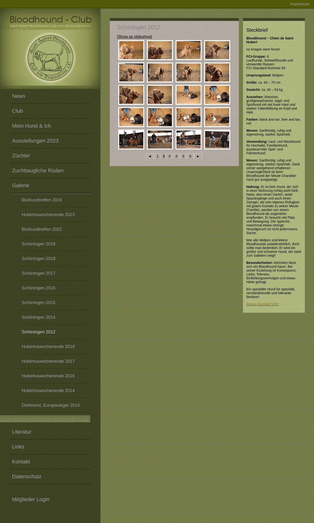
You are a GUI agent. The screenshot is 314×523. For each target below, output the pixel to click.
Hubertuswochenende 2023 (48, 214)
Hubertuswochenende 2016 (48, 376)
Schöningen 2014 (38, 317)
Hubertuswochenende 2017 (48, 361)
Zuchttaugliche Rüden (38, 171)
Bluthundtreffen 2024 (42, 200)
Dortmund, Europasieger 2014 (51, 405)
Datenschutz (26, 476)
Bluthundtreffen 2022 (42, 229)
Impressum (299, 4)
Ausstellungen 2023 (35, 141)
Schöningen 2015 (38, 302)
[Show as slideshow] (134, 37)
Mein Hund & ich (31, 126)
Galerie (20, 185)
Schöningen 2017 (38, 273)
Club (17, 111)
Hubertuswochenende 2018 (48, 346)
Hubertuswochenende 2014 (48, 390)
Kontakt (21, 462)
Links (18, 447)
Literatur (22, 432)
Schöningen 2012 (38, 332)
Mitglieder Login (30, 499)
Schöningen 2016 (38, 288)
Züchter (21, 156)
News (18, 96)
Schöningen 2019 (38, 244)
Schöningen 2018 (38, 258)
